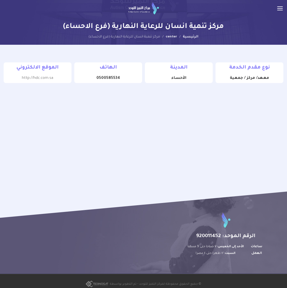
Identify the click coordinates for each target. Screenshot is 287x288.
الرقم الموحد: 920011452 (225, 236)
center (171, 37)
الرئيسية (190, 37)
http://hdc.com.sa (37, 78)
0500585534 (108, 78)
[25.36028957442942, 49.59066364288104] (143, 131)
